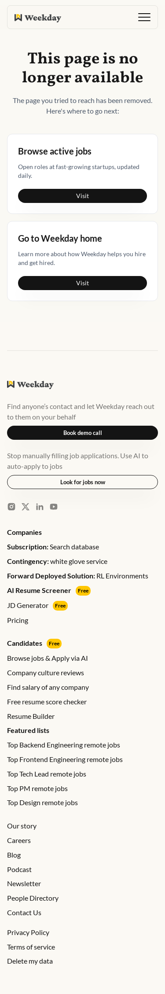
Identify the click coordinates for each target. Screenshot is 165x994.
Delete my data (30, 961)
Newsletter (24, 883)
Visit (82, 195)
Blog (14, 854)
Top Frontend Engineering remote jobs (65, 759)
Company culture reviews (45, 672)
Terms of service (31, 946)
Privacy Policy (28, 932)
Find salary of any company (48, 687)
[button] (144, 17)
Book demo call (82, 432)
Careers (19, 840)
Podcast (19, 869)
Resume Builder (31, 716)
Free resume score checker (47, 701)
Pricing (17, 620)
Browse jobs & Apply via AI (47, 658)
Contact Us (24, 912)
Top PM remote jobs (37, 788)
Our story (22, 825)
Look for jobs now (82, 482)
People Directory (33, 898)
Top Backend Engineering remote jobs (63, 744)
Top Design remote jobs (42, 802)
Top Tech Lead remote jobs (46, 773)
